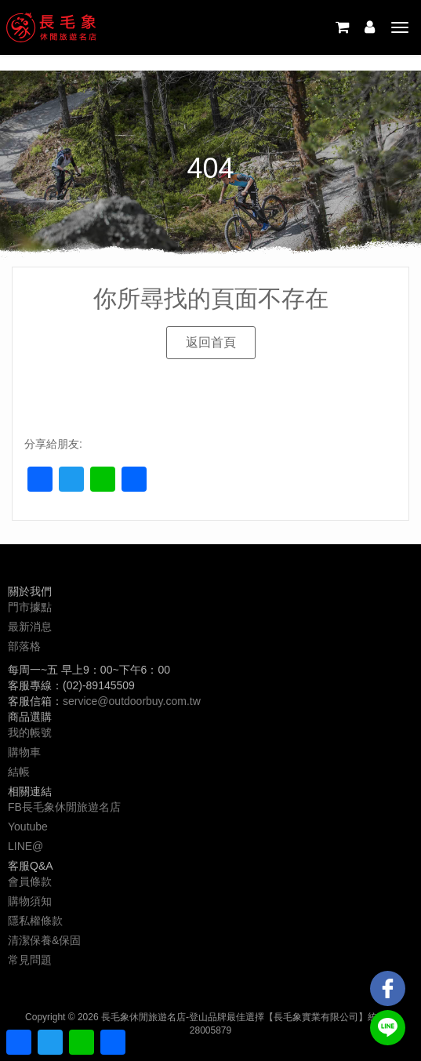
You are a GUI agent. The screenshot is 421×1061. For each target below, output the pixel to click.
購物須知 (30, 901)
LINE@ (25, 846)
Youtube (28, 826)
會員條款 (30, 881)
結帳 (19, 771)
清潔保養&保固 (44, 940)
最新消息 (30, 626)
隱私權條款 (35, 920)
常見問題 (30, 960)
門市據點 (30, 607)
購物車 (24, 752)
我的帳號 (30, 732)
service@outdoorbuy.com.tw (132, 701)
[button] (211, 342)
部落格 (24, 646)
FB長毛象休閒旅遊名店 (64, 807)
